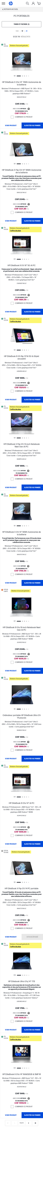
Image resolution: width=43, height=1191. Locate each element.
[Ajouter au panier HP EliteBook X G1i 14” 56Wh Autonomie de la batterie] (32, 583)
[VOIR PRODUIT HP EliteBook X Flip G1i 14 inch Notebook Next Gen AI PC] (11, 487)
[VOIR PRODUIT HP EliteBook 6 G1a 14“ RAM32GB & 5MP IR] (11, 1115)
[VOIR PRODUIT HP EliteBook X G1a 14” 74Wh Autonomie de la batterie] (11, 125)
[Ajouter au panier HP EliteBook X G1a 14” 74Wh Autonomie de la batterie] (32, 125)
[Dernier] (35, 1123)
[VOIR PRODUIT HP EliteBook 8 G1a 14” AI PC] (11, 844)
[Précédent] (14, 1123)
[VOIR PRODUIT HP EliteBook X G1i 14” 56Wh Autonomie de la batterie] (11, 583)
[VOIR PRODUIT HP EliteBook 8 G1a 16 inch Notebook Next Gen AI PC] (11, 671)
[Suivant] (28, 1123)
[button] (25, 45)
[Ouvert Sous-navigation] (3, 3)
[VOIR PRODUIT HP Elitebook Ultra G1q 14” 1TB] (11, 1030)
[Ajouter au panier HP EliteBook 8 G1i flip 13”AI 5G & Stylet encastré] (32, 400)
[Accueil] (11, 3)
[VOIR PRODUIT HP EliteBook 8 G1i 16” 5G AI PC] (11, 312)
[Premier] (8, 1123)
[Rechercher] (27, 3)
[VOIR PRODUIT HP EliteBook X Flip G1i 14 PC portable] (11, 937)
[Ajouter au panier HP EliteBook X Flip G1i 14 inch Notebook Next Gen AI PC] (32, 487)
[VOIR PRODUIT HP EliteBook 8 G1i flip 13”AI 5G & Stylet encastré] (11, 400)
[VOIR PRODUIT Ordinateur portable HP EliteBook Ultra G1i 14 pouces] (11, 759)
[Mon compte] (33, 3)
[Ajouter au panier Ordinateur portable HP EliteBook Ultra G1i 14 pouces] (32, 759)
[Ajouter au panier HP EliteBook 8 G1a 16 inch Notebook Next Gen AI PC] (32, 671)
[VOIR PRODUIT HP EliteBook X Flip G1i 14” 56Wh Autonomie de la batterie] (11, 221)
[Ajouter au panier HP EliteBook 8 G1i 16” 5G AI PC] (32, 312)
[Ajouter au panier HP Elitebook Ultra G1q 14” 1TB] (32, 1030)
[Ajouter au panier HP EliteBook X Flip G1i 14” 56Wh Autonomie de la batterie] (32, 221)
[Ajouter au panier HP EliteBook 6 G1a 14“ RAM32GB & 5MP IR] (32, 1115)
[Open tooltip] (28, 108)
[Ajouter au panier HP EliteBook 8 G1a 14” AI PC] (32, 844)
